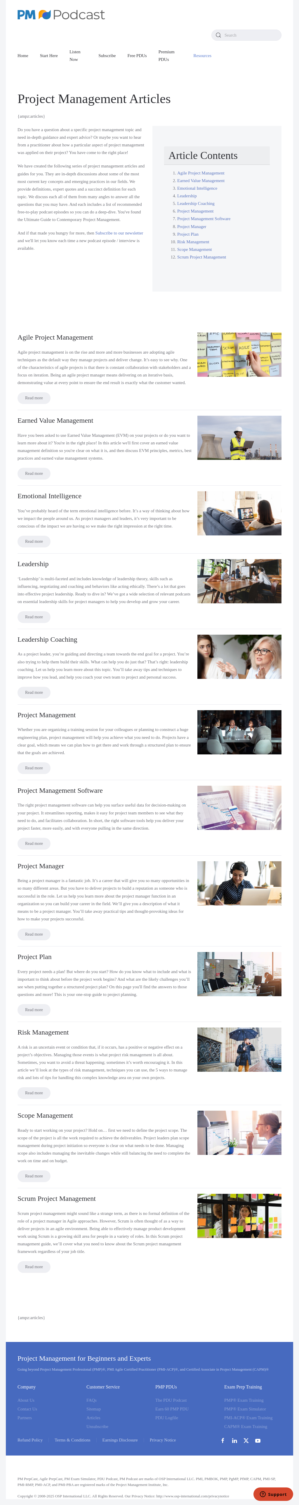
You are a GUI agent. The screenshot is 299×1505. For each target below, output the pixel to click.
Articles (93, 1417)
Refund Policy (30, 1440)
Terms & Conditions (72, 1440)
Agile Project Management (201, 173)
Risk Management (193, 241)
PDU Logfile (166, 1417)
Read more (34, 398)
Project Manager (191, 226)
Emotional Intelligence (197, 188)
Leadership (187, 196)
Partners (25, 1417)
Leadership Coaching (196, 203)
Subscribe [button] (107, 55)
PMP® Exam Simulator (245, 1409)
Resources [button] (202, 55)
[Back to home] (61, 14)
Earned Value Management (201, 180)
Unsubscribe (97, 1426)
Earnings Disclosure (120, 1440)
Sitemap (93, 1409)
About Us (26, 1400)
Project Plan (188, 234)
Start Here (49, 55)
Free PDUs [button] (137, 55)
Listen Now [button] (75, 55)
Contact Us (27, 1409)
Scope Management (194, 249)
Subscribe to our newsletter (119, 233)
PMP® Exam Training (244, 1400)
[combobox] (246, 35)
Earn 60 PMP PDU (172, 1409)
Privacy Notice (163, 1440)
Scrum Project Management (201, 257)
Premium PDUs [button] (167, 55)
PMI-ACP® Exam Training (248, 1417)
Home (23, 55)
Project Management (195, 211)
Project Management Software (203, 218)
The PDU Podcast (171, 1400)
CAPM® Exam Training (245, 1426)
